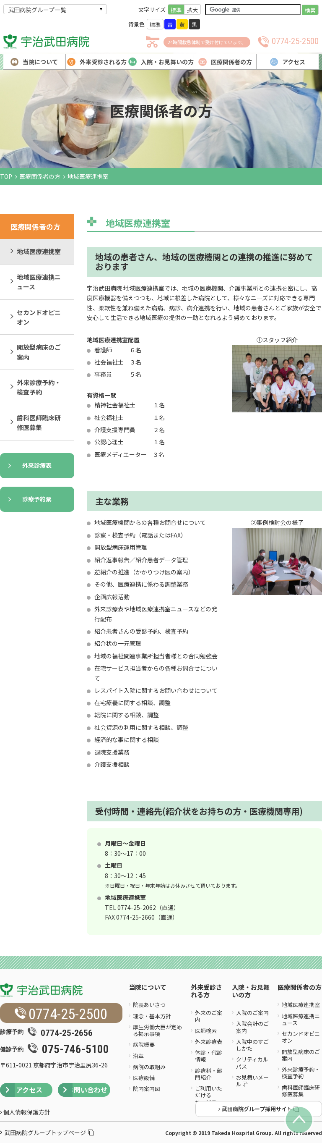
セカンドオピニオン (39, 317)
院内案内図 (146, 1089)
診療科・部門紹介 (208, 1074)
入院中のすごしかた (252, 1045)
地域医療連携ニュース (39, 282)
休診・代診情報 (208, 1056)
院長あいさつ (149, 1005)
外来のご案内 (208, 1016)
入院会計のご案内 (252, 1027)
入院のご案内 (252, 1013)
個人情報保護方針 (25, 1112)
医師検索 (206, 1031)
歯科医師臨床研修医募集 (39, 422)
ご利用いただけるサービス (208, 1095)
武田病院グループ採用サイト (258, 1109)
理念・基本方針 (152, 1016)
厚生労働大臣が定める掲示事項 (157, 1030)
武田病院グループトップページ (49, 1132)
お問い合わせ (82, 1090)
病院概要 (144, 1045)
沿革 (138, 1056)
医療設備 (144, 1078)
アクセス (21, 1090)
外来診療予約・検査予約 (39, 387)
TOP (6, 176)
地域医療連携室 (39, 251)
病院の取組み (149, 1067)
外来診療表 (37, 465)
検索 (310, 10)
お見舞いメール (252, 1080)
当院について (147, 987)
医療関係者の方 (39, 176)
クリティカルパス (252, 1062)
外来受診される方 (206, 991)
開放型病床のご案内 (39, 352)
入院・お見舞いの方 (251, 991)
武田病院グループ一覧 (37, 9)
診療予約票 (37, 499)
